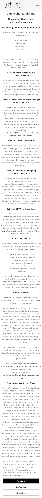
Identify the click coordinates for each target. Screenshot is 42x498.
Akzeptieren (21, 481)
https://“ (5, 231)
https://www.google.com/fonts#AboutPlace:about (22, 366)
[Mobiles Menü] (36, 5)
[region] (21, 477)
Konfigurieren (21, 487)
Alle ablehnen (21, 493)
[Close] (40, 457)
